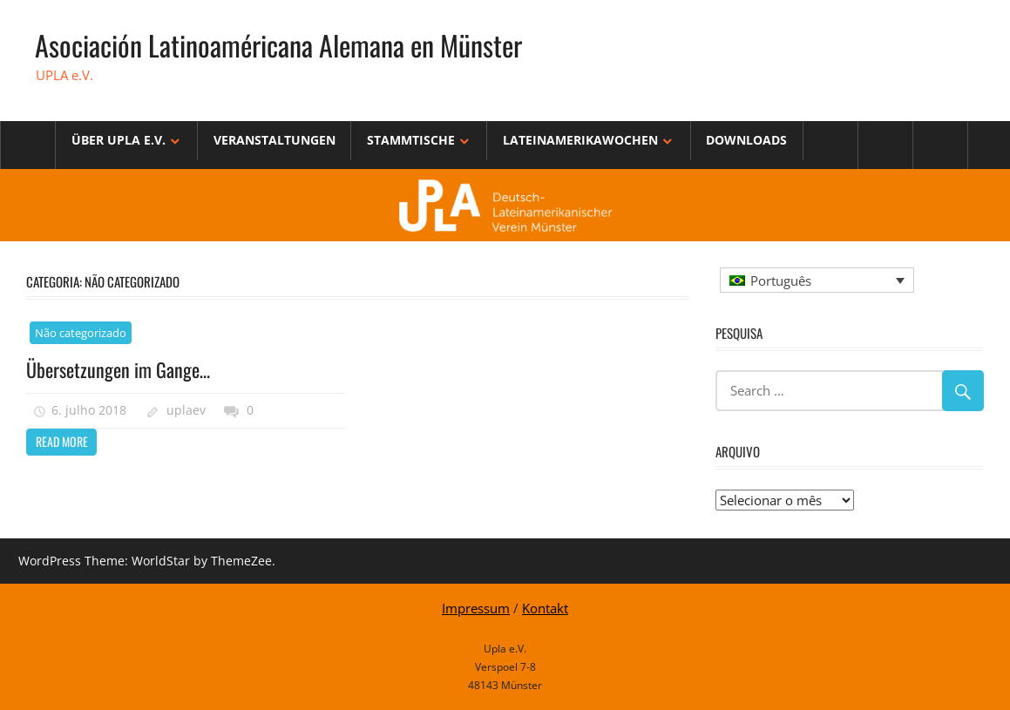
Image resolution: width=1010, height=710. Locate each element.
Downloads (746, 140)
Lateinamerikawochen (580, 140)
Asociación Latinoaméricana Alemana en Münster (278, 44)
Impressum (476, 608)
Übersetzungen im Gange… (118, 369)
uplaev (186, 410)
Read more (62, 441)
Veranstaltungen (275, 140)
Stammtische (411, 140)
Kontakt (545, 608)
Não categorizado (80, 333)
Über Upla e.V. (118, 140)
